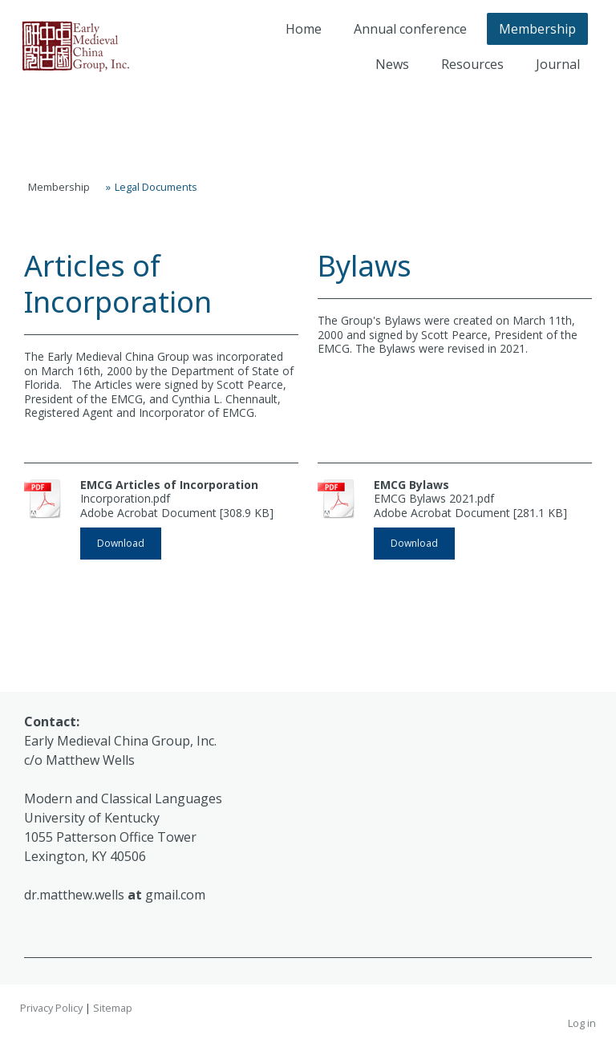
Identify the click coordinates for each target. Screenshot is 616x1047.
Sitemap (112, 1008)
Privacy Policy (51, 1008)
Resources (472, 64)
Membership (537, 29)
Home (304, 29)
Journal (558, 64)
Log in (582, 1023)
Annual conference (410, 29)
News (392, 64)
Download (120, 543)
